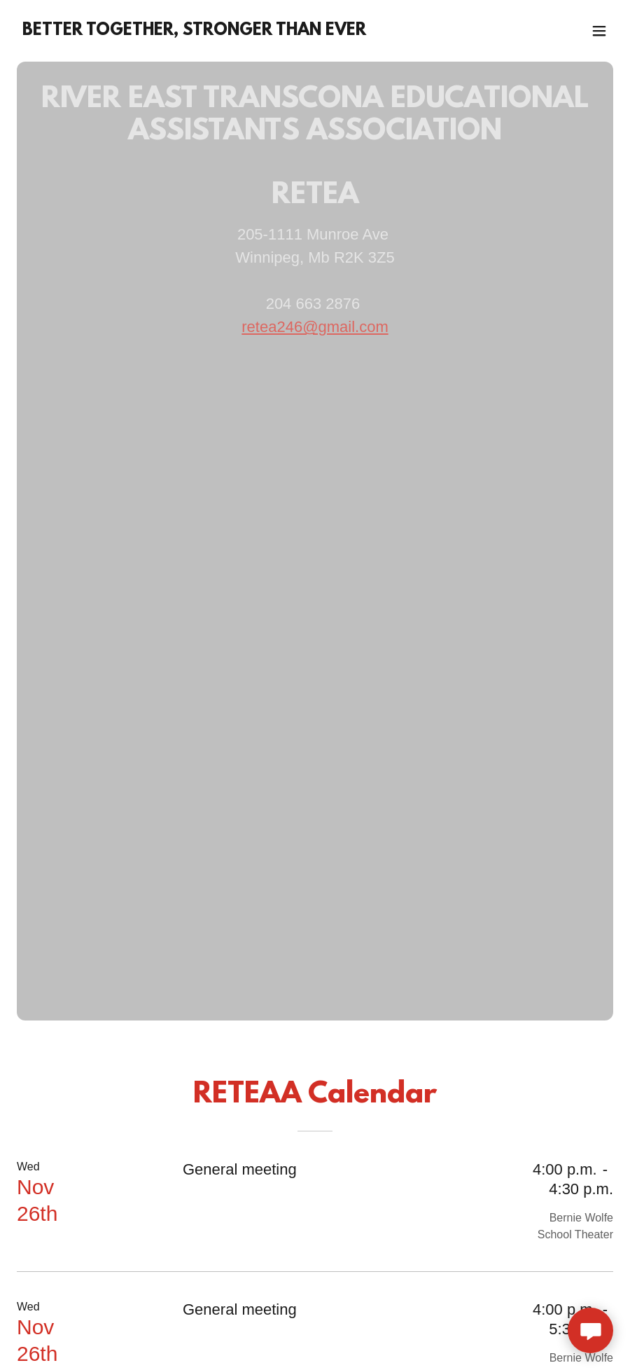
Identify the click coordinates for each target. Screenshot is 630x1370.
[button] (599, 31)
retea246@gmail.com (314, 326)
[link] (194, 31)
